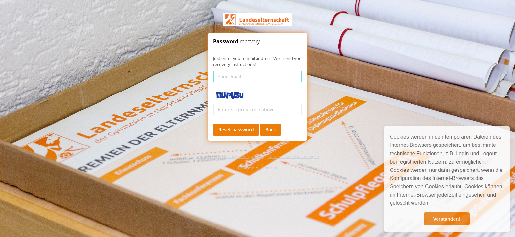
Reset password (236, 129)
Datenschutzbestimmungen (293, 156)
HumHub (268, 168)
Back (270, 129)
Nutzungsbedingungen (242, 156)
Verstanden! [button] (446, 219)
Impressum (206, 156)
